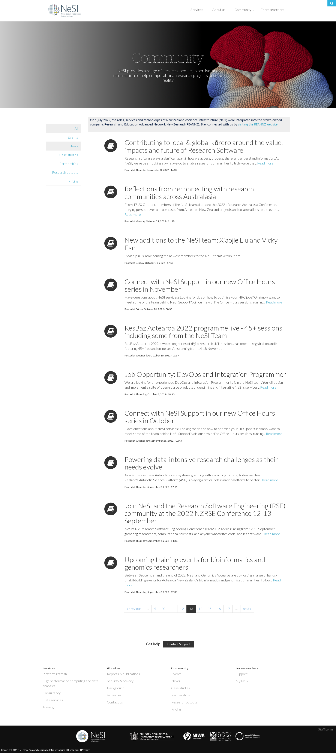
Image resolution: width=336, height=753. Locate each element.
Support (242, 674)
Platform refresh (55, 674)
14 (200, 609)
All (76, 128)
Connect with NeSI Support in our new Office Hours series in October (199, 417)
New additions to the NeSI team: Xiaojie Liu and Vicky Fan (201, 244)
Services (198, 10)
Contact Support (178, 644)
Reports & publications (123, 674)
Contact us (115, 702)
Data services (53, 700)
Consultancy (52, 693)
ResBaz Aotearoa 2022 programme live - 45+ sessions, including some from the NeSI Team (204, 332)
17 (228, 609)
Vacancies (114, 695)
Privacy (85, 749)
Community (244, 10)
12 (182, 609)
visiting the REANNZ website (258, 124)
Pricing (73, 181)
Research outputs (65, 172)
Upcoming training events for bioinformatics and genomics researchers (194, 563)
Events (73, 137)
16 (219, 609)
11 (173, 609)
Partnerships (68, 163)
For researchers (274, 10)
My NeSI (242, 681)
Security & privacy (120, 681)
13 (191, 609)
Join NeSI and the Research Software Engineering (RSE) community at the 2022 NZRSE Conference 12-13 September (204, 513)
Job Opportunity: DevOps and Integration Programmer (205, 374)
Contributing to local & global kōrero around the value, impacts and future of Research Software (203, 146)
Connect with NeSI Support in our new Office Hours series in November (199, 285)
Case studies (68, 155)
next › (247, 609)
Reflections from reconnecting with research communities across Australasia (189, 192)
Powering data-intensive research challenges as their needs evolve (201, 463)
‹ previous (134, 609)
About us (220, 10)
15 (210, 609)
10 (163, 609)
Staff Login (325, 729)
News (73, 146)
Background (115, 688)
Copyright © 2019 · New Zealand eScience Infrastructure (33, 749)
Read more (265, 163)
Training (48, 707)
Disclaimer (73, 749)
